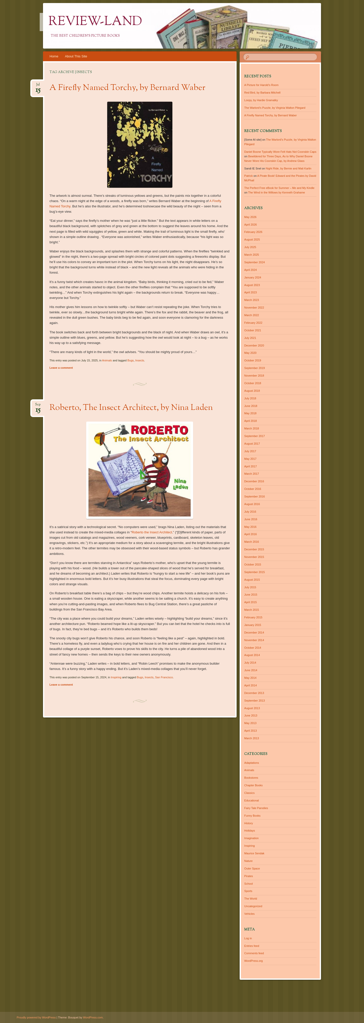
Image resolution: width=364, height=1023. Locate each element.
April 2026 (250, 224)
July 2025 (250, 247)
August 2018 (252, 390)
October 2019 (252, 360)
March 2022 (251, 315)
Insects (139, 360)
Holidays (249, 830)
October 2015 (252, 564)
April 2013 (250, 730)
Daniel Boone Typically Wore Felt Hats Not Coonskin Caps (280, 151)
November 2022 (254, 307)
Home (54, 56)
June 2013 (250, 715)
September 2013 (254, 700)
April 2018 (250, 420)
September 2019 (254, 367)
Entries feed (251, 945)
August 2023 (252, 285)
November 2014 (254, 640)
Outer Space (252, 868)
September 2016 (254, 496)
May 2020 (250, 352)
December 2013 (254, 692)
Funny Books (252, 815)
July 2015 (250, 587)
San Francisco (164, 677)
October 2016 (252, 488)
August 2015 (252, 579)
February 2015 (253, 617)
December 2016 (254, 481)
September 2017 (254, 436)
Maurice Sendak (254, 853)
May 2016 (250, 526)
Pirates (248, 876)
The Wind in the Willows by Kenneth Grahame (276, 192)
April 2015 (250, 602)
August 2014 (252, 655)
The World (250, 898)
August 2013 (252, 708)
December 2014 (254, 632)
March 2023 (251, 299)
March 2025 (251, 254)
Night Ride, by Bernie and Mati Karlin (288, 168)
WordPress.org (253, 960)
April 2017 (250, 466)
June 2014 (250, 670)
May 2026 (250, 217)
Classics (249, 792)
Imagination (251, 838)
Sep (38, 406)
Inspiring (116, 677)
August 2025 (252, 239)
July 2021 (250, 337)
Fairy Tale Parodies (256, 808)
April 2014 (250, 685)
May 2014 (250, 677)
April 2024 (250, 269)
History (248, 823)
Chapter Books (253, 785)
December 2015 (254, 549)
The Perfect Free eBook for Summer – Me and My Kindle (279, 187)
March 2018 (251, 428)
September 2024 (254, 262)
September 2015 (254, 572)
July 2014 (250, 662)
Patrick (248, 175)
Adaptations (251, 762)
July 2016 (250, 511)
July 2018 (250, 398)
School (248, 883)
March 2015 (251, 609)
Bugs (130, 360)
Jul (38, 86)
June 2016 (250, 519)
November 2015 (254, 556)
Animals (107, 360)
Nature (248, 860)
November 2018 (254, 375)
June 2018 (250, 405)
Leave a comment (61, 367)
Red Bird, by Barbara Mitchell (262, 92)
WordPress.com (93, 1017)
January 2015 (252, 624)
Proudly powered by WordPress (36, 1017)
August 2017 (252, 443)
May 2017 (250, 458)
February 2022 (253, 322)
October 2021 (252, 330)
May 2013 (250, 723)
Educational (251, 800)
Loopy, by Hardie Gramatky (261, 100)
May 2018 (250, 413)
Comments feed (254, 953)
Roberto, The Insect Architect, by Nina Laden (131, 408)
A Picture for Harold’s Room (261, 84)
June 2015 (250, 594)
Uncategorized (253, 906)
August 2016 (252, 504)
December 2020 (254, 345)
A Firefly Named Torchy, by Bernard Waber (128, 88)
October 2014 (252, 647)
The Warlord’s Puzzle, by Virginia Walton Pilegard (274, 107)
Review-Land (95, 22)
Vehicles (249, 913)
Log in (248, 938)
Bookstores (251, 777)
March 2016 (251, 541)
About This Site (76, 56)
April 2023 (250, 292)
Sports (248, 891)
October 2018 (252, 383)
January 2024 (252, 277)
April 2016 (250, 534)
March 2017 (251, 473)
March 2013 (251, 738)
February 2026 (253, 231)
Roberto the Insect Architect (152, 532)
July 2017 (250, 451)
